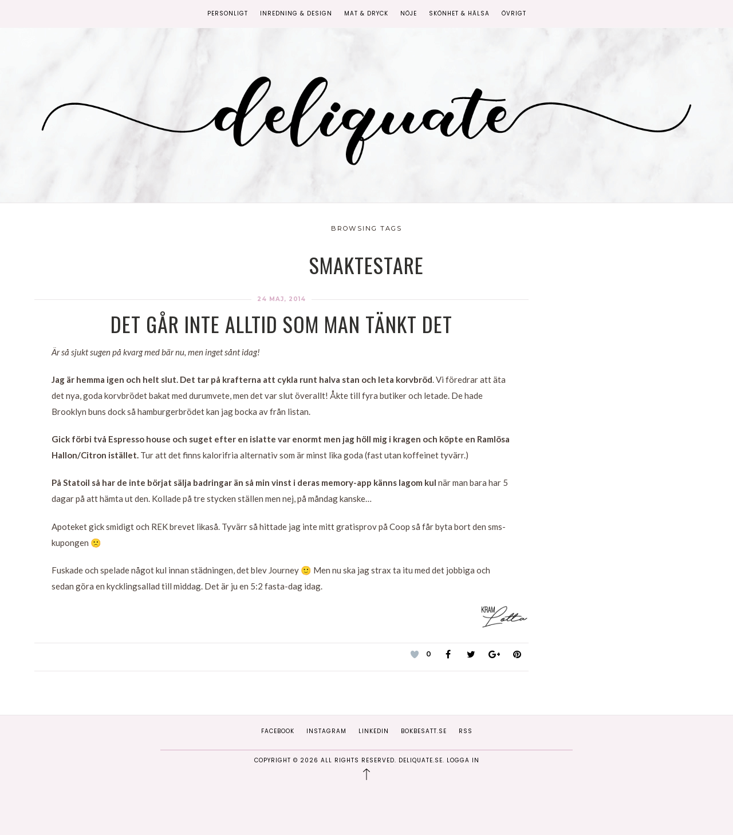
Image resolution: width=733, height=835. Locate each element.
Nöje (408, 13)
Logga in (463, 760)
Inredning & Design (296, 13)
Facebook (277, 731)
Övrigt (514, 13)
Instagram (326, 731)
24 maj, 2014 (281, 299)
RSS (465, 731)
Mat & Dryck (366, 13)
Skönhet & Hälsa (459, 13)
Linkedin (373, 731)
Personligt (227, 13)
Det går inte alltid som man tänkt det (281, 323)
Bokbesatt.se (424, 731)
